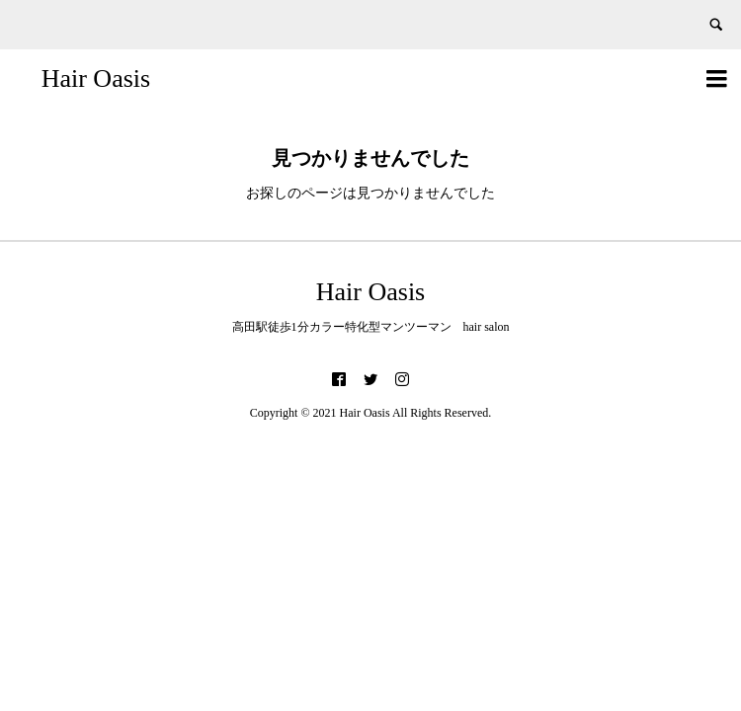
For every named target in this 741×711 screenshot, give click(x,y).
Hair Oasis (95, 78)
